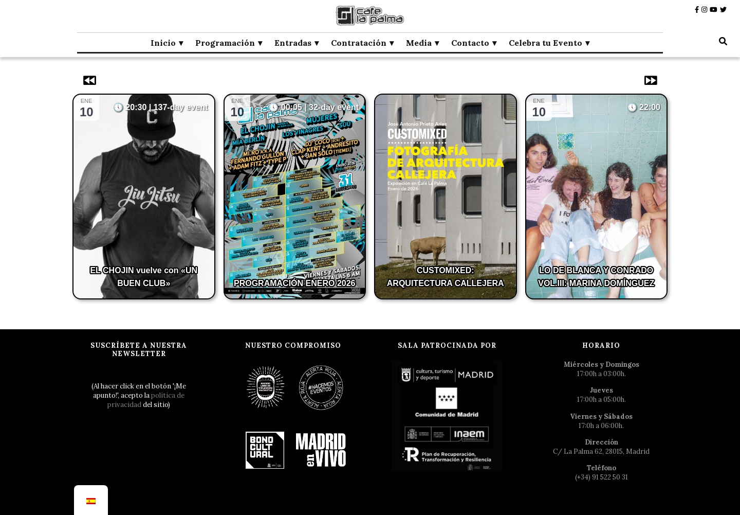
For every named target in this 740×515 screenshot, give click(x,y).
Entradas (292, 43)
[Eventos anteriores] (90, 80)
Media (419, 43)
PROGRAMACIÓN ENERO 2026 (295, 283)
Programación (225, 43)
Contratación (358, 43)
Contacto (470, 43)
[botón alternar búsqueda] (723, 41)
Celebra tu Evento (545, 43)
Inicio (163, 43)
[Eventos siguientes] (649, 80)
